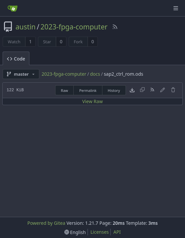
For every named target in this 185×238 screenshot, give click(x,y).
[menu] (75, 232)
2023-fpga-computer (74, 26)
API (117, 232)
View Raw (92, 101)
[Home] (12, 8)
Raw (64, 90)
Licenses (100, 232)
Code (16, 59)
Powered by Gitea (46, 223)
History (114, 90)
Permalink (87, 90)
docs (95, 74)
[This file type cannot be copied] (142, 90)
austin (26, 26)
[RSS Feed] (115, 27)
